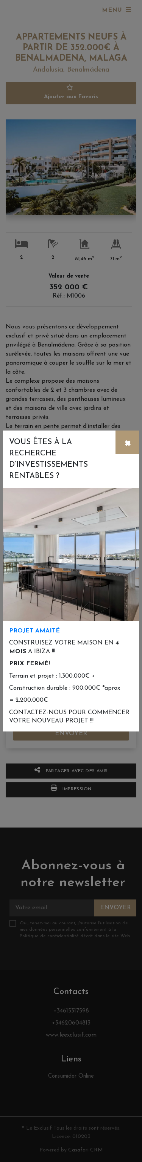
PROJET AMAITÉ (34, 631)
